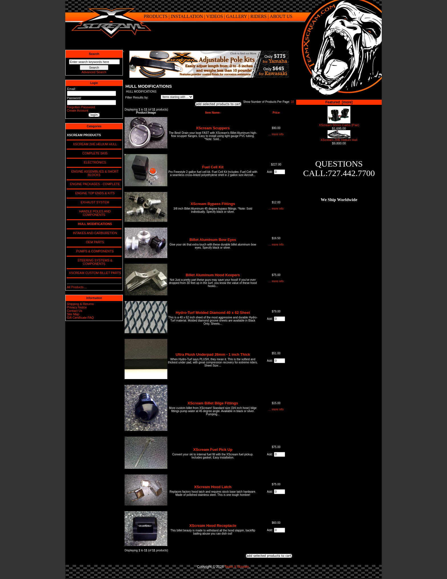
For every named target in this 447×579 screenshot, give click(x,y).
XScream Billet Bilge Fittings (213, 403)
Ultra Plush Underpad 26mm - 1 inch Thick (213, 354)
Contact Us (74, 310)
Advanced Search (94, 72)
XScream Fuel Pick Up (212, 449)
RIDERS (258, 16)
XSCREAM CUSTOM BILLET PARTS (94, 273)
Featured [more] (338, 102)
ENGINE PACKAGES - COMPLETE (94, 184)
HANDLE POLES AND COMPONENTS (94, 213)
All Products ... (77, 287)
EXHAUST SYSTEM (94, 202)
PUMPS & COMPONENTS (94, 251)
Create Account (77, 110)
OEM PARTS (94, 242)
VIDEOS (214, 16)
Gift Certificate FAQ (80, 317)
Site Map (73, 314)
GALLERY (236, 16)
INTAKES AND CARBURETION (94, 233)
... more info (276, 134)
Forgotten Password (81, 107)
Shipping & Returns (80, 304)
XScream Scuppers (213, 128)
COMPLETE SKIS (94, 153)
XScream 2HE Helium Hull (339, 138)
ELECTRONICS (94, 162)
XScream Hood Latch (212, 487)
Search (94, 54)
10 (292, 101)
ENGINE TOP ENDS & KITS (94, 193)
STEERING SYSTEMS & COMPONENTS (94, 262)
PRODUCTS (156, 16)
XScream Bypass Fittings (212, 204)
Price (276, 112)
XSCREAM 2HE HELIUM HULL (94, 144)
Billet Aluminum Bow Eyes (213, 240)
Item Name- (213, 112)
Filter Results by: (137, 97)
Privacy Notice (77, 307)
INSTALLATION (187, 16)
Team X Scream (237, 567)
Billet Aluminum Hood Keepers (213, 275)
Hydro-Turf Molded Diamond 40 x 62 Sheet (213, 312)
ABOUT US (281, 16)
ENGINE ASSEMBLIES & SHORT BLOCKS (94, 173)
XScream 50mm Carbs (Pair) (339, 123)
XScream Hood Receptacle (212, 525)
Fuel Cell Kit (213, 167)
